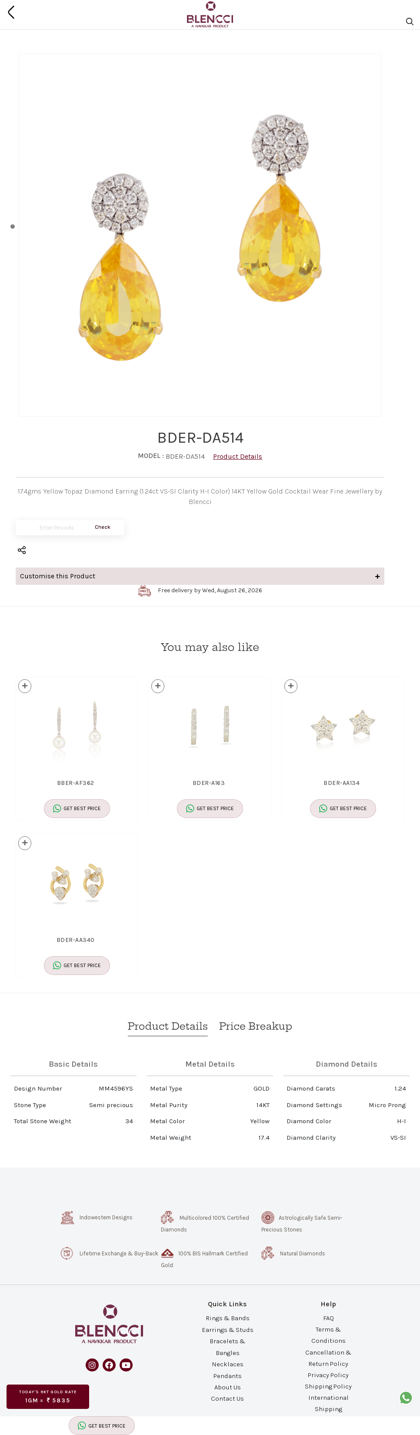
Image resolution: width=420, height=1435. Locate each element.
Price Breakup (255, 1026)
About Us (227, 1387)
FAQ (328, 1318)
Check (102, 527)
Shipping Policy (328, 1386)
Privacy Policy (328, 1375)
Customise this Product (200, 576)
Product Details (237, 456)
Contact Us (227, 1398)
